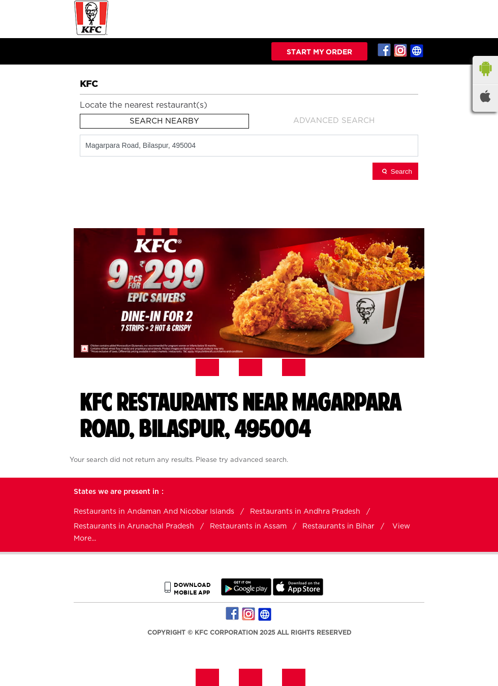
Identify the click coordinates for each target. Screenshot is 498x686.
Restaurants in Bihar (338, 526)
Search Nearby (164, 121)
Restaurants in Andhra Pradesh (305, 511)
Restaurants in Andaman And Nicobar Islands (154, 511)
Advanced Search (334, 120)
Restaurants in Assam (248, 526)
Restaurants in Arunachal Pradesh (134, 526)
